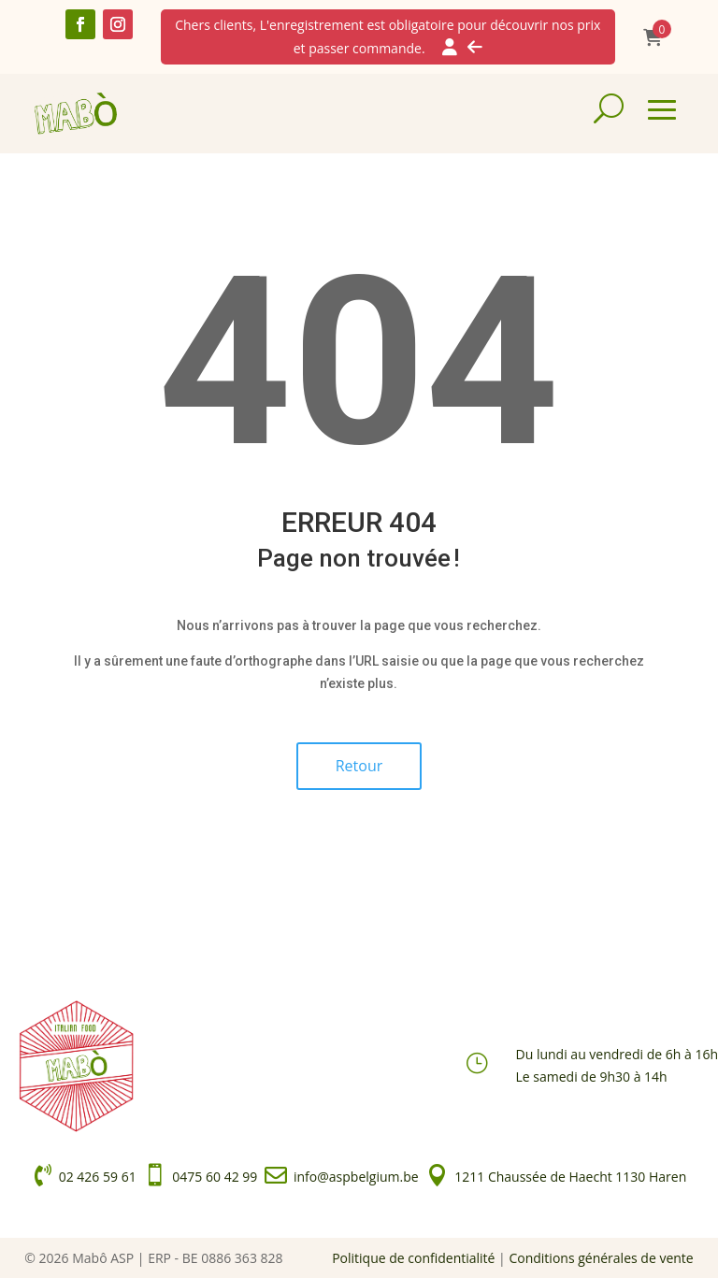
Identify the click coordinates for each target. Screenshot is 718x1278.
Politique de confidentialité (413, 1258)
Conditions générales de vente (601, 1258)
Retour (359, 765)
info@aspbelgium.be (356, 1176)
